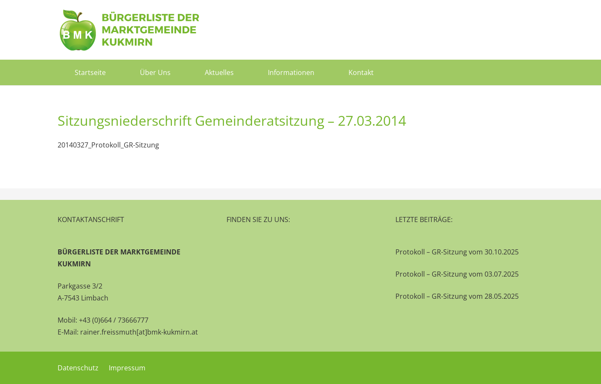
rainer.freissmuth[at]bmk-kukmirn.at (139, 332)
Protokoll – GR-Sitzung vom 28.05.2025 (457, 296)
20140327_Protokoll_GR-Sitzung (108, 145)
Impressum (127, 367)
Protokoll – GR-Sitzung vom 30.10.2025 (457, 252)
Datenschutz (78, 367)
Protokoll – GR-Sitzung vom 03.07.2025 (457, 274)
